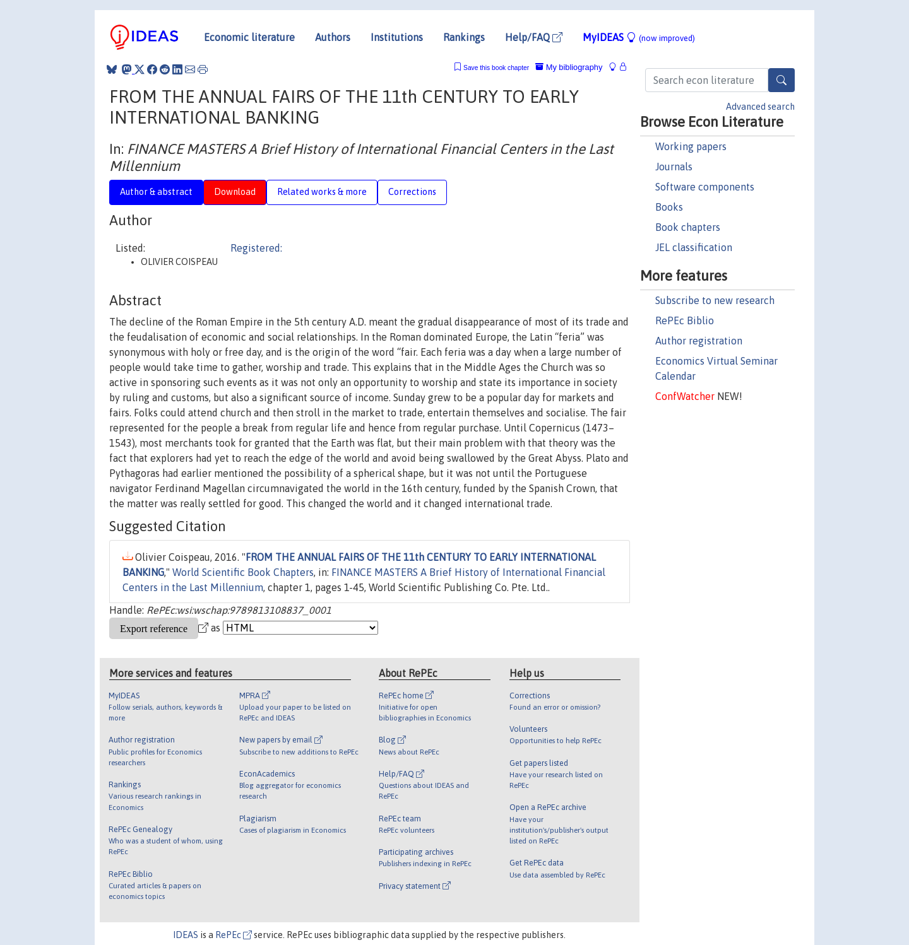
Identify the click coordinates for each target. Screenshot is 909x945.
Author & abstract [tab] (156, 192)
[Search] (781, 80)
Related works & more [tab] (322, 192)
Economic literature (249, 37)
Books (669, 207)
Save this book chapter (496, 67)
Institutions (397, 37)
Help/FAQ (533, 37)
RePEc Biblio (684, 320)
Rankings (464, 37)
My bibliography (568, 67)
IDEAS (185, 935)
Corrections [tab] (412, 192)
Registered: (256, 248)
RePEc (233, 935)
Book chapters (687, 227)
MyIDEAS (639, 37)
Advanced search (760, 107)
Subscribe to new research (715, 300)
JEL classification (693, 247)
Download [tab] (235, 192)
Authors (332, 37)
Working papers (691, 146)
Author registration (698, 340)
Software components (704, 186)
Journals (673, 166)
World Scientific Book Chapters (243, 572)
